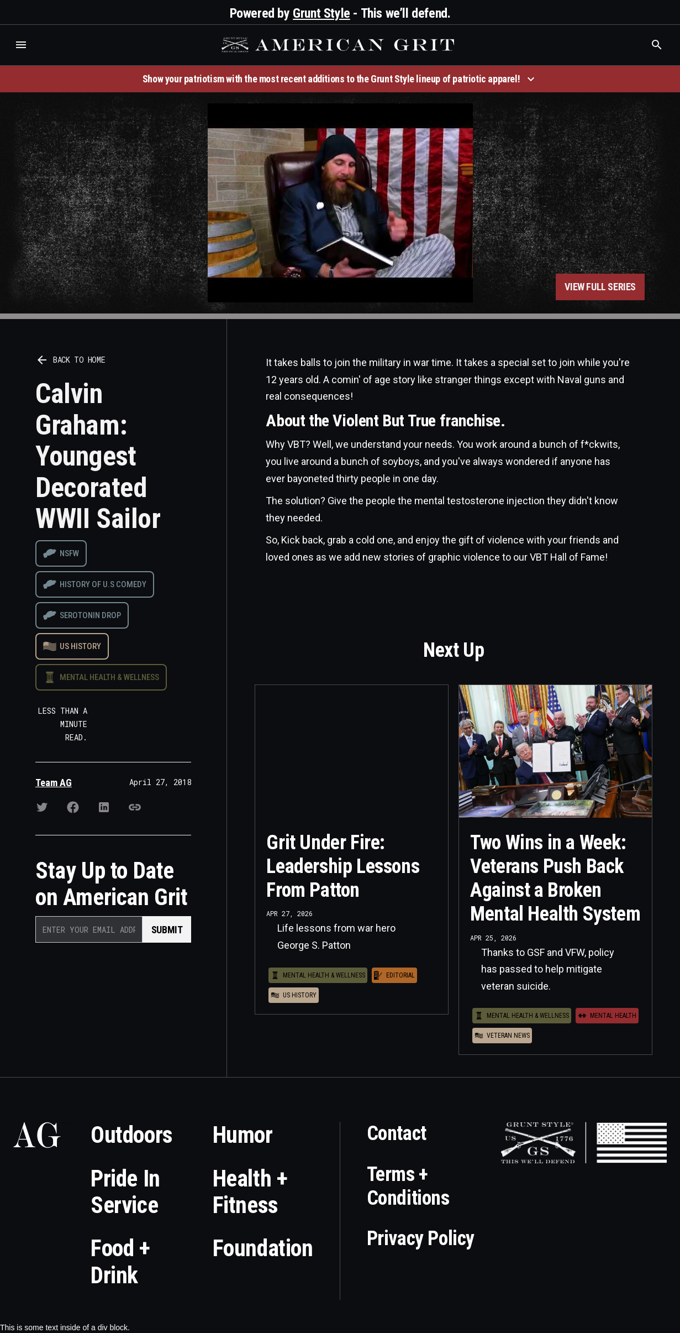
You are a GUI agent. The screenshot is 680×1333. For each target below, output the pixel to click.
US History (80, 646)
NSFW (69, 553)
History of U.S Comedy (103, 584)
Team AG (53, 782)
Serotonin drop (90, 615)
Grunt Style (321, 13)
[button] (21, 45)
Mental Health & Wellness (109, 677)
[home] (339, 45)
